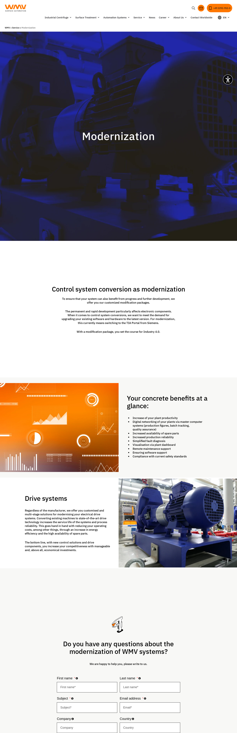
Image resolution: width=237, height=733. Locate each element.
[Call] (218, 7)
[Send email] (198, 7)
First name (64, 677)
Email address (130, 698)
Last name (127, 677)
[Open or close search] (191, 8)
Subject (62, 698)
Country (125, 718)
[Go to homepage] (17, 8)
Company (64, 718)
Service (15, 26)
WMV (7, 26)
